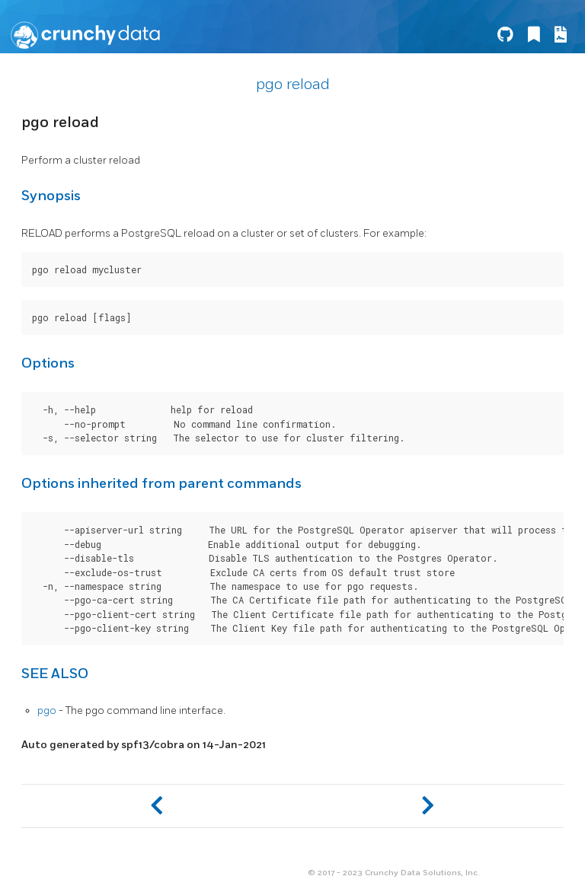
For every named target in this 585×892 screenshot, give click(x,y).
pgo (46, 710)
